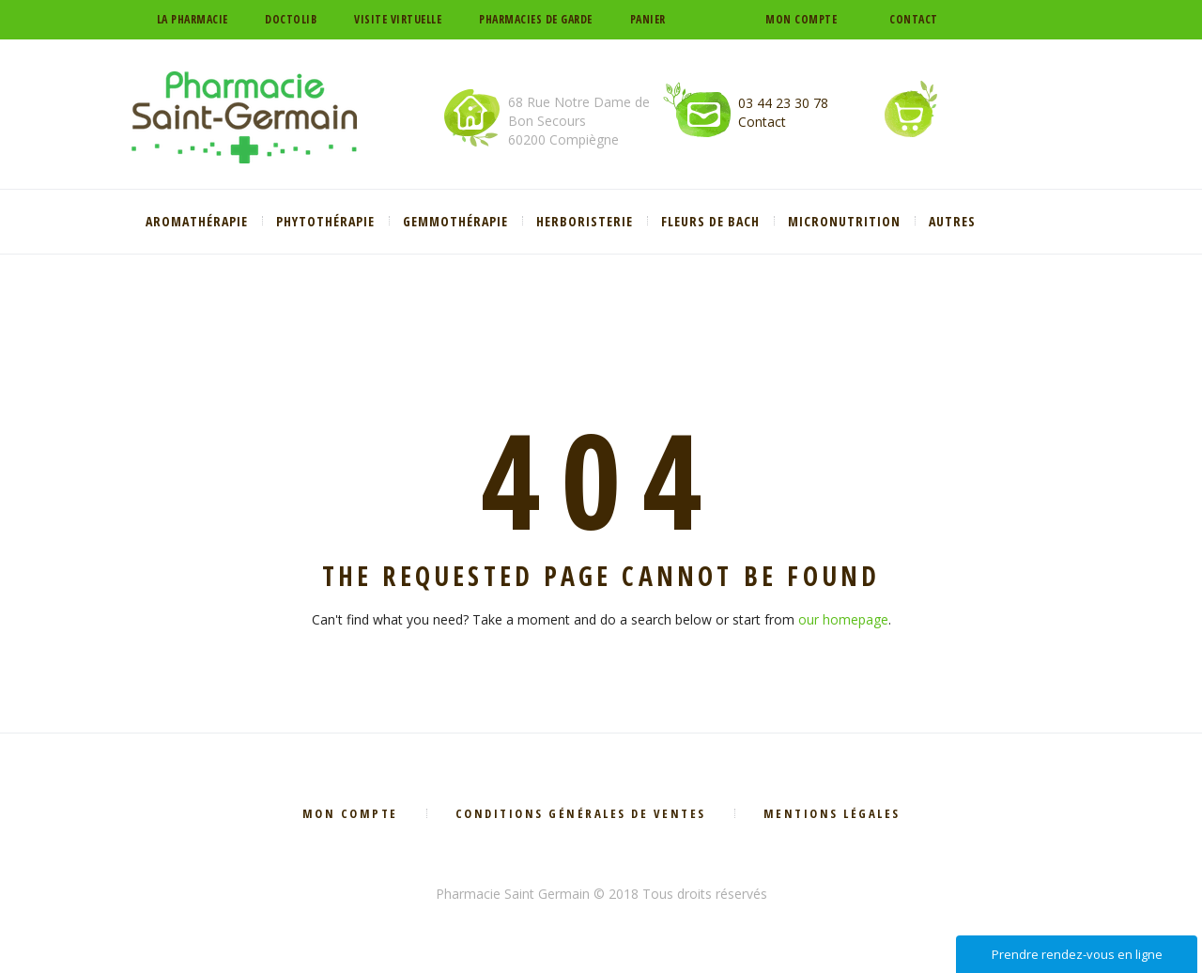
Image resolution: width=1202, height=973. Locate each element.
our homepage (843, 619)
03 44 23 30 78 (783, 103)
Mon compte (801, 19)
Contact (913, 19)
